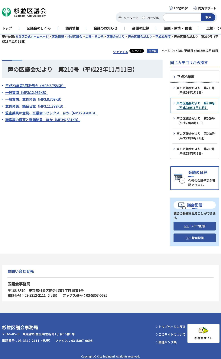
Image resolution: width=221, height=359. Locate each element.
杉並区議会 (74, 39)
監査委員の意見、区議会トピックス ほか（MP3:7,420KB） (51, 115)
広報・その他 (94, 39)
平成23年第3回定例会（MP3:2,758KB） (35, 88)
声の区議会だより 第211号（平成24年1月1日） (196, 93)
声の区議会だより (140, 39)
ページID (153, 17)
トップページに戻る (172, 329)
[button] (178, 8)
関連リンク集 (167, 345)
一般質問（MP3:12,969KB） (26, 95)
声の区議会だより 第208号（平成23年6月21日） (196, 138)
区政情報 (58, 39)
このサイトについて (172, 337)
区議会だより (116, 39)
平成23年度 (163, 39)
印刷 (154, 54)
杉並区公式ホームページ (32, 39)
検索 (208, 17)
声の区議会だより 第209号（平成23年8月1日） (196, 123)
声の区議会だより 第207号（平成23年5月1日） (196, 154)
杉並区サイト (203, 341)
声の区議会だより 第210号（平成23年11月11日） (196, 108)
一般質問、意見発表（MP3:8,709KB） (34, 102)
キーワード (131, 17)
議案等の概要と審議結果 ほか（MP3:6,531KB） (42, 122)
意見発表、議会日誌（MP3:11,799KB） (35, 109)
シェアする (120, 54)
